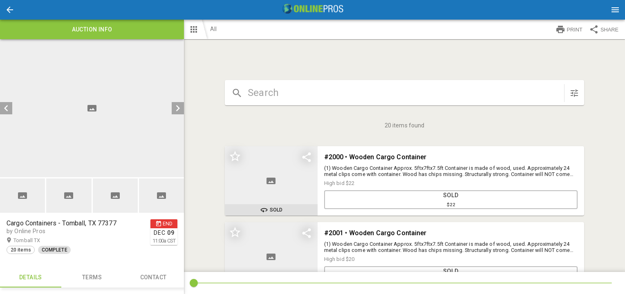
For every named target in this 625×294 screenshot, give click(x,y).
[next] (178, 108)
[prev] (6, 108)
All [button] (213, 29)
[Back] (10, 10)
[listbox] (92, 108)
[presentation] (313, 9)
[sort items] (574, 93)
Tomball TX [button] (34, 240)
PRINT (569, 29)
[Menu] (615, 10)
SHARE (603, 29)
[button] (10, 10)
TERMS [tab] (92, 277)
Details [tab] (30, 277)
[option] (92, 108)
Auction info (92, 29)
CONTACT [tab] (153, 277)
